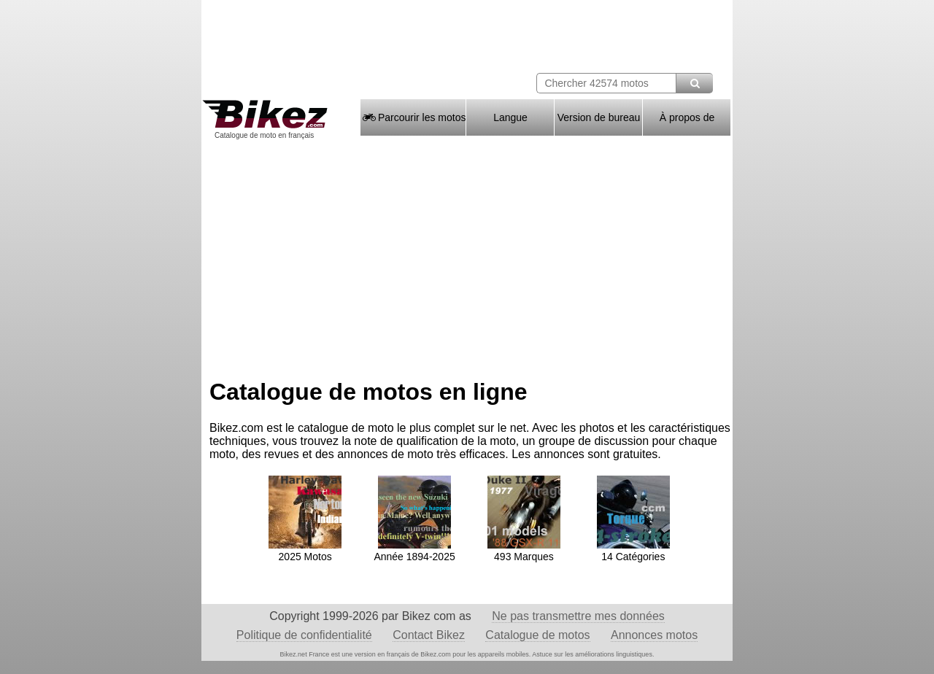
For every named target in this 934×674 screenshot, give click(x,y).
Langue (510, 117)
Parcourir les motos (413, 117)
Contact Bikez (429, 635)
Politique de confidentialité (304, 635)
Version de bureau (599, 117)
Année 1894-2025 (414, 550)
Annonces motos (654, 635)
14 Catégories (633, 550)
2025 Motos (305, 550)
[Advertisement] (467, 254)
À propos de (687, 117)
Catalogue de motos (537, 635)
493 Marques (523, 550)
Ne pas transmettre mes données (578, 616)
